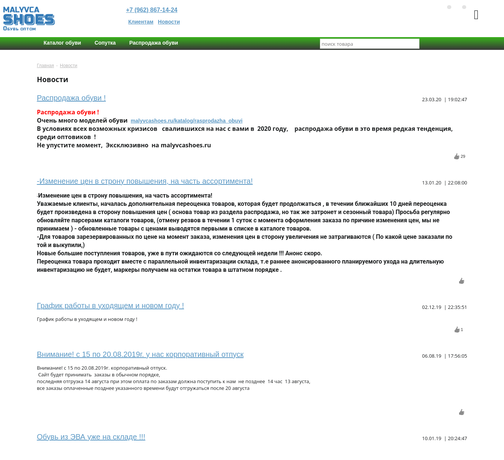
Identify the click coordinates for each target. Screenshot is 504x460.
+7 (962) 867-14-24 (151, 10)
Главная (45, 65)
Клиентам (140, 22)
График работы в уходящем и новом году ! (110, 305)
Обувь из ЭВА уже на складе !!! (91, 437)
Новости (169, 22)
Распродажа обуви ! (71, 98)
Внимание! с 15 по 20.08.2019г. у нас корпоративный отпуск (140, 354)
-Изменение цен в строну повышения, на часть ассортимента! (145, 181)
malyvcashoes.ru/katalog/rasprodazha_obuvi (186, 121)
